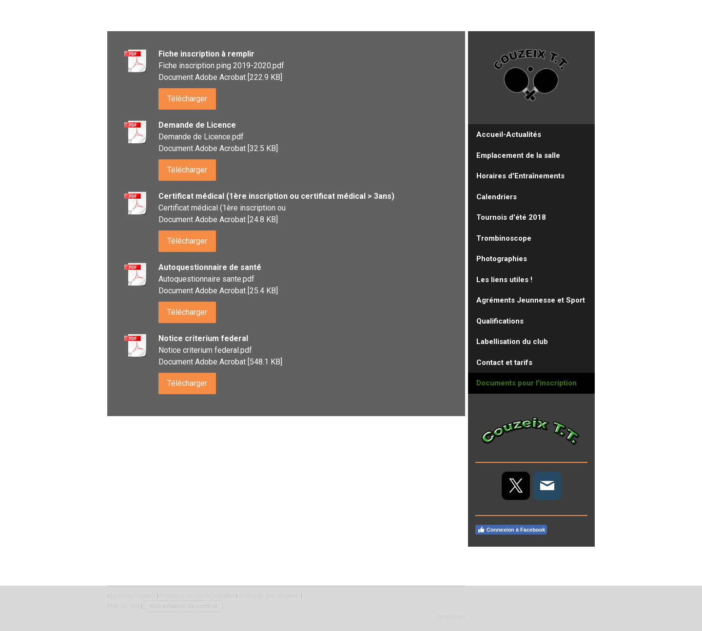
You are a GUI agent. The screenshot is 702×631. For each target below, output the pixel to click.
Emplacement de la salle (518, 155)
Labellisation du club (512, 341)
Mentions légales (131, 595)
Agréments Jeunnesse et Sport (530, 300)
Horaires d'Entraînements (520, 176)
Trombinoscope (503, 238)
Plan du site (123, 606)
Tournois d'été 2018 (511, 217)
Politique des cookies (269, 595)
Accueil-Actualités (508, 134)
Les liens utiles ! (504, 279)
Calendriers (496, 196)
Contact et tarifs (504, 362)
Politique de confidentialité (197, 595)
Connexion (450, 616)
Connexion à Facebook (511, 530)
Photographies (501, 258)
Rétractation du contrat (183, 606)
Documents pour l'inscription (526, 383)
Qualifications (500, 321)
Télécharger (187, 98)
